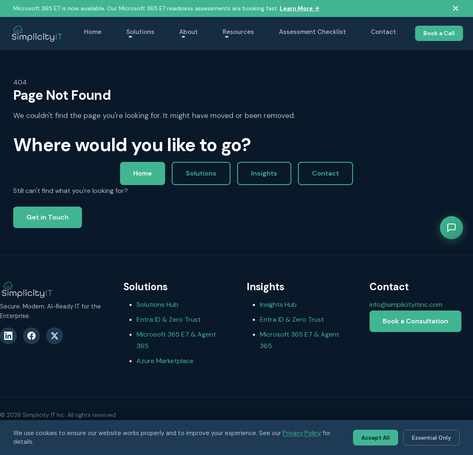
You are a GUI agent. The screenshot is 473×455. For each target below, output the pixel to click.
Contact (383, 32)
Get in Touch (47, 217)
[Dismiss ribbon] (455, 8)
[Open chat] (451, 227)
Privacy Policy (302, 433)
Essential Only (431, 437)
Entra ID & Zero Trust (169, 319)
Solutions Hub (157, 304)
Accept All (375, 437)
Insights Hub (278, 304)
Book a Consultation (415, 321)
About (188, 32)
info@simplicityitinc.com (406, 304)
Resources (238, 32)
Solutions (140, 32)
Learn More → (299, 8)
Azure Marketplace (165, 360)
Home (92, 32)
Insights (264, 173)
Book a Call (439, 33)
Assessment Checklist (312, 32)
